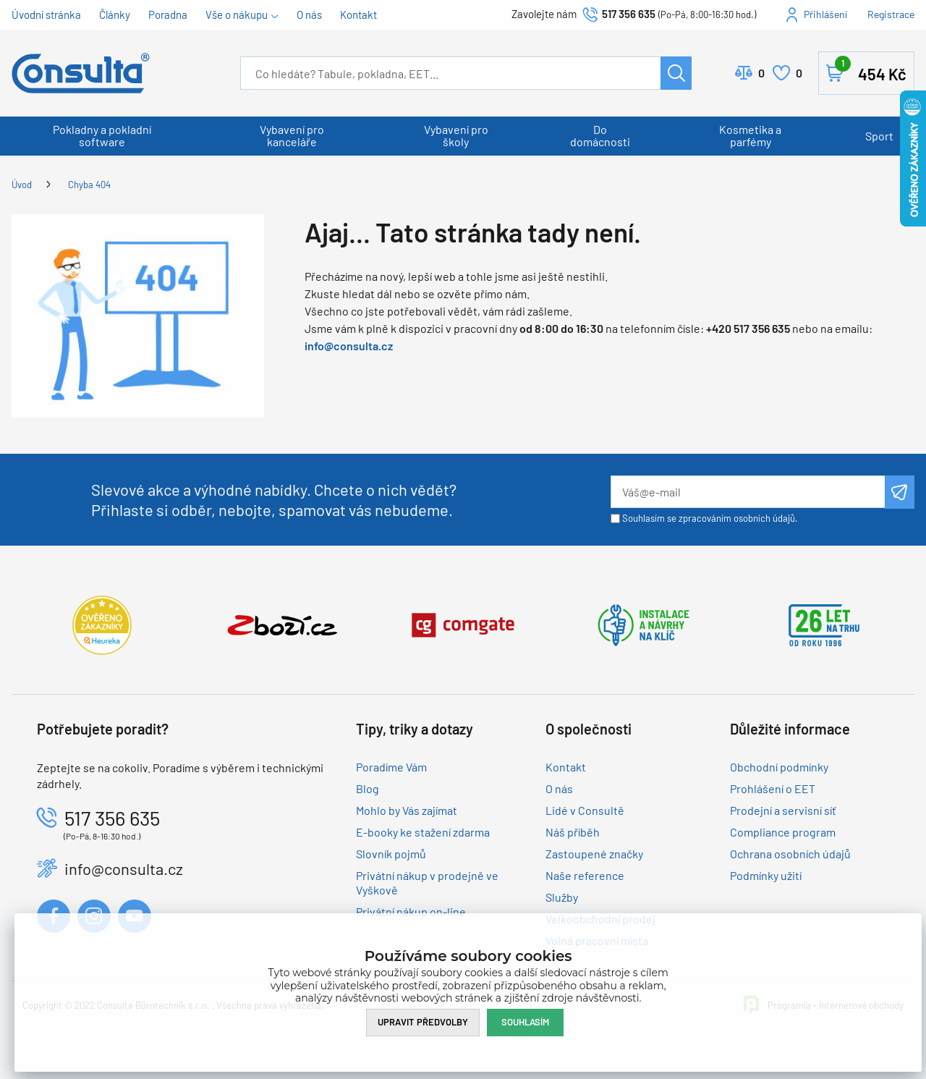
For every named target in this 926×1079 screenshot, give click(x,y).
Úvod (22, 184)
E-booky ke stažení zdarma (423, 832)
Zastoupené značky (594, 853)
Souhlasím (525, 1022)
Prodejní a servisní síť (783, 810)
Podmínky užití (766, 875)
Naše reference (584, 875)
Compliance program (783, 832)
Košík (870, 70)
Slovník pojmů (391, 853)
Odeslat (899, 492)
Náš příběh (572, 832)
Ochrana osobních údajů (790, 853)
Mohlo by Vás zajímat (406, 810)
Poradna (167, 14)
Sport (879, 136)
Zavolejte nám (545, 13)
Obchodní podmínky (779, 767)
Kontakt (358, 14)
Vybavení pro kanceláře (292, 135)
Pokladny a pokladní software (102, 135)
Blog (367, 788)
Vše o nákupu (236, 14)
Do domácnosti (600, 135)
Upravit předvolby (423, 1022)
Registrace (890, 14)
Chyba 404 (89, 184)
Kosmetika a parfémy (750, 135)
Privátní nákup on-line (411, 911)
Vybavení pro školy (456, 135)
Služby (561, 897)
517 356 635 (628, 13)
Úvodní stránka (46, 14)
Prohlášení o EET (772, 788)
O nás (309, 14)
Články (114, 14)
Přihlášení (825, 14)
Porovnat (761, 73)
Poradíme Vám (391, 767)
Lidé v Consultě (584, 810)
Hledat (676, 73)
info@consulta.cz (349, 345)
